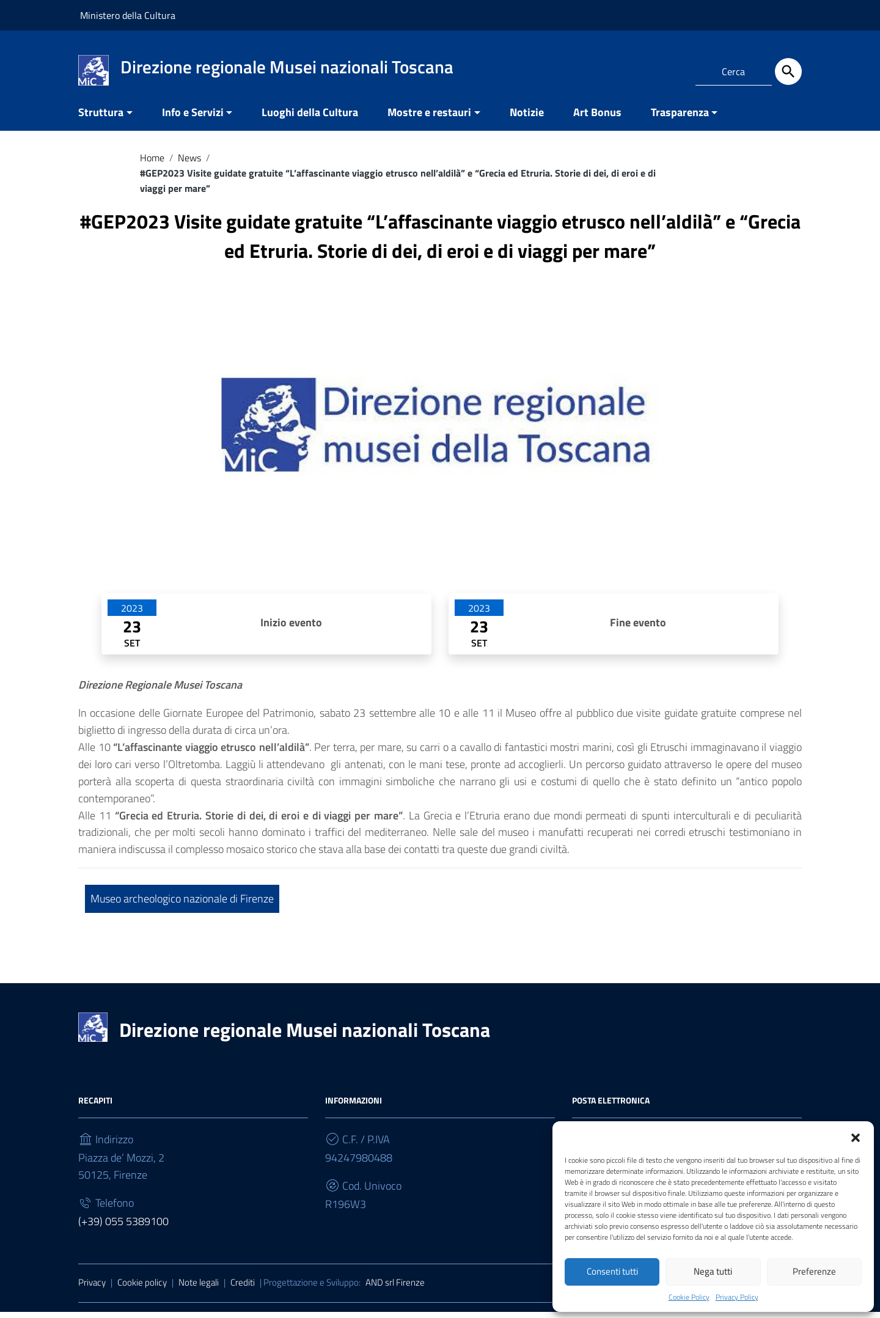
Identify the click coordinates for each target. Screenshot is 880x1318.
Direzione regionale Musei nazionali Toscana (304, 1035)
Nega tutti (713, 1271)
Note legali (198, 1288)
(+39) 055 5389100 (123, 1227)
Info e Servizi (193, 118)
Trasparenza (680, 118)
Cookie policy (142, 1288)
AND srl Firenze (395, 1288)
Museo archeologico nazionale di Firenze (182, 904)
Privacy (92, 1288)
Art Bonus (597, 118)
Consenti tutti (612, 1271)
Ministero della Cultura (127, 15)
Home (152, 163)
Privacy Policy (737, 1296)
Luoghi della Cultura (310, 118)
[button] (855, 1136)
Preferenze (814, 1271)
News (189, 163)
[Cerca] (788, 71)
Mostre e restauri (429, 118)
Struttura (100, 118)
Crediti (242, 1288)
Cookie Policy (689, 1296)
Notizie (527, 118)
